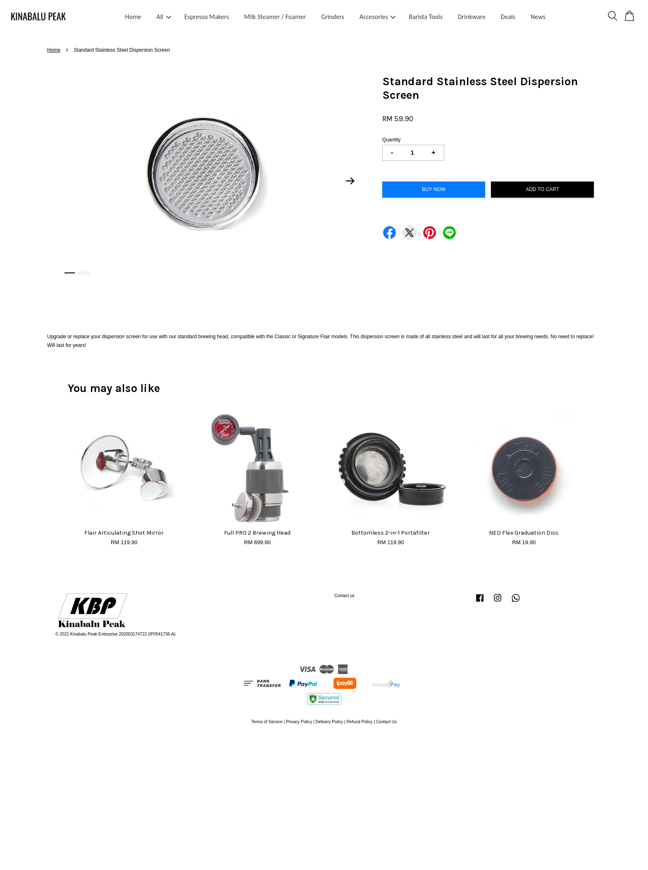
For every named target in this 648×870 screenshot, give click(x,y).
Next (350, 181)
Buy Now (434, 189)
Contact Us (386, 721)
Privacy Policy (299, 721)
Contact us (344, 595)
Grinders (332, 17)
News (538, 17)
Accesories (378, 17)
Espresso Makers (206, 17)
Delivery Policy (329, 721)
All (164, 17)
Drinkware (472, 17)
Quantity (391, 140)
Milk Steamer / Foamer (275, 17)
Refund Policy (360, 721)
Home (133, 17)
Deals (508, 17)
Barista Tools (425, 17)
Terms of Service (267, 721)
